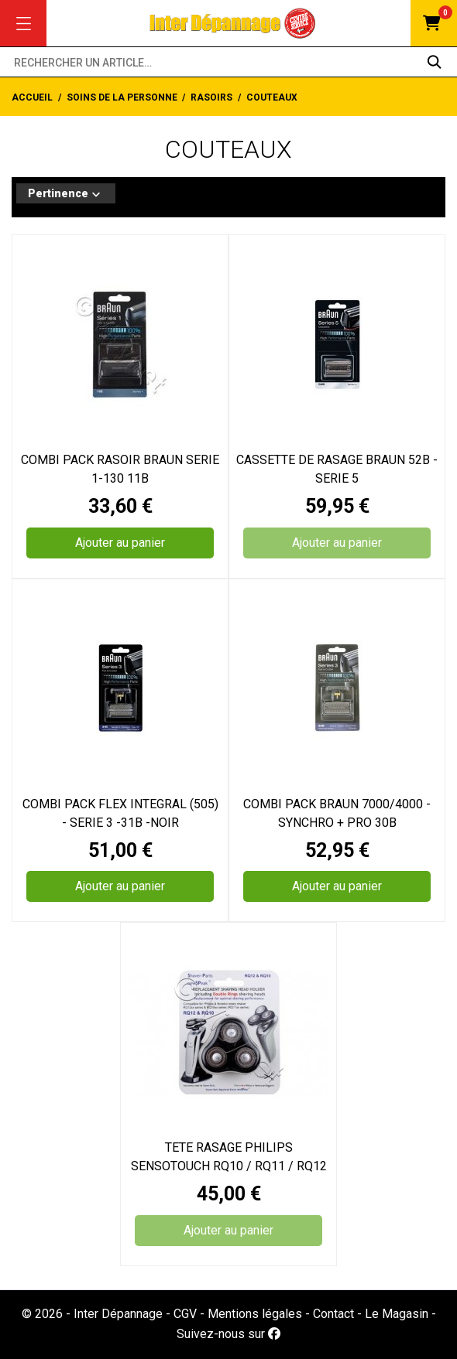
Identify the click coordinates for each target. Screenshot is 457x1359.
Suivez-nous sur (228, 1334)
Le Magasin (396, 1313)
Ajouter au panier (120, 542)
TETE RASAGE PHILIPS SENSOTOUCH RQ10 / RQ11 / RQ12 (229, 1156)
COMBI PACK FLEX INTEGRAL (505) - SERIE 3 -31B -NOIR (120, 813)
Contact (333, 1313)
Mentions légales (255, 1313)
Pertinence (66, 195)
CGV (185, 1313)
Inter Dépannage (118, 1313)
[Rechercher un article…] (228, 61)
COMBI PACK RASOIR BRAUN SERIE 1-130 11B (120, 469)
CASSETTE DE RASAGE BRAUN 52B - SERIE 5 (337, 469)
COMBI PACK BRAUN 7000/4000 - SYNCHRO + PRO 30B (337, 813)
